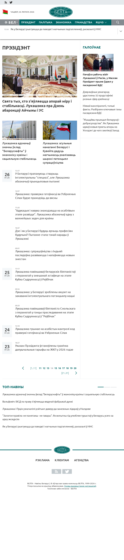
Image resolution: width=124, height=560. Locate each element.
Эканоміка (63, 22)
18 (67, 368)
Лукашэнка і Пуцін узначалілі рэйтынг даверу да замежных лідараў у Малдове (46, 409)
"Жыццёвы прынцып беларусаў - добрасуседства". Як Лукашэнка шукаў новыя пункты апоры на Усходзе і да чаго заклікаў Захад (101, 125)
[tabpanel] (59, 412)
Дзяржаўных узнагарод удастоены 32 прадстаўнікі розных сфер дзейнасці (98, 95)
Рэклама (43, 460)
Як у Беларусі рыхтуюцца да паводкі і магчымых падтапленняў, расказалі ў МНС (47, 426)
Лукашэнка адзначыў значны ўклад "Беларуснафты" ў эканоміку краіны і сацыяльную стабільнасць (19, 153)
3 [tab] (114, 385)
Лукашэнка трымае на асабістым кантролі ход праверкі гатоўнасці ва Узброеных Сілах (45, 330)
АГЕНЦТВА (81, 460)
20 (75, 368)
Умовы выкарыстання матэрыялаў (80, 486)
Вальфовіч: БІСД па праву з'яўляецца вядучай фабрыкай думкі (38, 401)
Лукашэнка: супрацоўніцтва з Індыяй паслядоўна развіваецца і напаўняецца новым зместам (45, 255)
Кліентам (62, 460)
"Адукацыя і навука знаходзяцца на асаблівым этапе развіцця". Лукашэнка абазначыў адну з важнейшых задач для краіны (45, 214)
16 (59, 368)
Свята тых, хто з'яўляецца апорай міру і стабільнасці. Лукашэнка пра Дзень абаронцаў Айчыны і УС (37, 105)
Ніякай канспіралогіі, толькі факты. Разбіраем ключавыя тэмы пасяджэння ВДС (102, 109)
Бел (12, 22)
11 (40, 368)
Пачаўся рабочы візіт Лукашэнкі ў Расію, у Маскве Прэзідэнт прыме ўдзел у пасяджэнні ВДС (100, 80)
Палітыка (45, 22)
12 (44, 368)
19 (71, 368)
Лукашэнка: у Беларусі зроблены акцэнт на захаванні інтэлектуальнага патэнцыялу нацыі (45, 293)
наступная (76, 373)
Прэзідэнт (28, 22)
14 (52, 368)
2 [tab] (107, 385)
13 (48, 368)
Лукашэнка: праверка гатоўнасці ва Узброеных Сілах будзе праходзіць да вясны (45, 195)
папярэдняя (23, 368)
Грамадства (83, 22)
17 (63, 368)
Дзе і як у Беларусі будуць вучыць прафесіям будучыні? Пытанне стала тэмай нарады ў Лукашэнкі (44, 234)
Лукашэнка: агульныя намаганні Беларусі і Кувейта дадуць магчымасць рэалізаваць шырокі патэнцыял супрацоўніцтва (59, 153)
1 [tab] (101, 385)
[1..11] (33, 368)
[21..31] (65, 373)
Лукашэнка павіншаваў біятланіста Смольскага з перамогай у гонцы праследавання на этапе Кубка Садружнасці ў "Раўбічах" (45, 312)
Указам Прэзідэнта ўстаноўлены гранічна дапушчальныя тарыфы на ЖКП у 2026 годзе (44, 347)
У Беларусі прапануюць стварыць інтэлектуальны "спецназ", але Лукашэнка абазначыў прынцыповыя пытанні (42, 177)
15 (55, 368)
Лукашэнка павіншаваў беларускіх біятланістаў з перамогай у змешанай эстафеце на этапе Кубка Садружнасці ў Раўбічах (45, 275)
